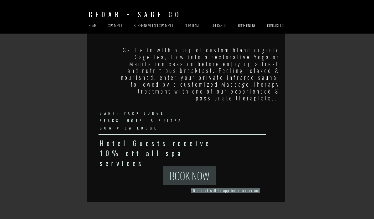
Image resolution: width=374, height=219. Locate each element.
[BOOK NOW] (189, 175)
